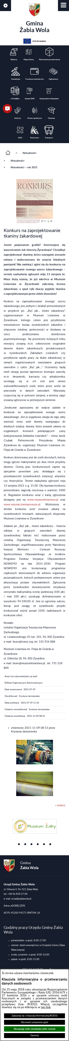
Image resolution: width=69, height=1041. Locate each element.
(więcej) (20, 950)
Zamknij (34, 1035)
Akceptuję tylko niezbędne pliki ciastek (34, 1029)
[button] (63, 5)
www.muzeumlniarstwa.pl (42, 499)
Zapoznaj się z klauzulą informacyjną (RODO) (34, 1015)
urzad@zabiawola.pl (21, 899)
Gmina (34, 18)
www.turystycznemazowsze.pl (22, 504)
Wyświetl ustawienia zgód (34, 1022)
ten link (46, 1007)
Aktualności (29, 152)
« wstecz (60, 805)
